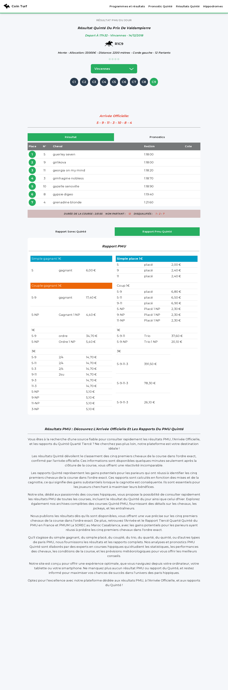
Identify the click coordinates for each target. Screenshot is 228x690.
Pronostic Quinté (160, 6)
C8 (144, 82)
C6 (124, 82)
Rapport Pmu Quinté (157, 231)
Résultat (71, 137)
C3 (94, 82)
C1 (74, 82)
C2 (84, 82)
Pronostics (157, 137)
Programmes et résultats (127, 6)
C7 (134, 82)
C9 (154, 82)
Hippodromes (213, 6)
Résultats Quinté (188, 6)
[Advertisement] (114, 95)
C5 (114, 82)
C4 (104, 82)
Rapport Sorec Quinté (70, 231)
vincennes (114, 69)
